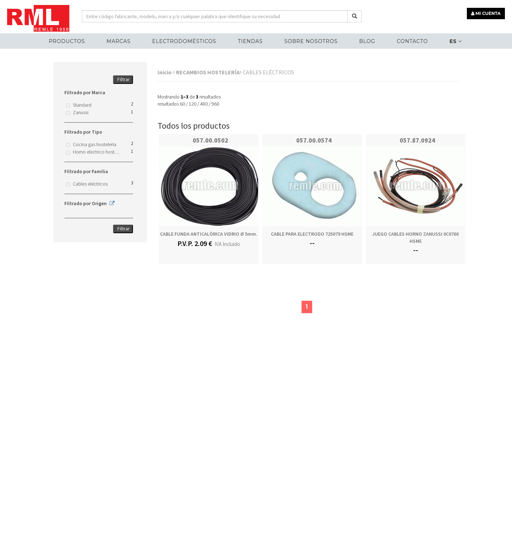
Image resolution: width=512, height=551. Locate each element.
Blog (367, 41)
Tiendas (250, 41)
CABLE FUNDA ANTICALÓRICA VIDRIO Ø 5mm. (208, 234)
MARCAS (119, 41)
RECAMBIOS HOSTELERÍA (209, 72)
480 (204, 104)
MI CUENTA (486, 13)
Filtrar (123, 79)
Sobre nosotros (311, 41)
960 (215, 104)
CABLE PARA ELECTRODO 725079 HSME (312, 234)
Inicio (166, 72)
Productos (67, 41)
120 (192, 104)
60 (182, 104)
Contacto (412, 41)
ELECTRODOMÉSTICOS (184, 41)
